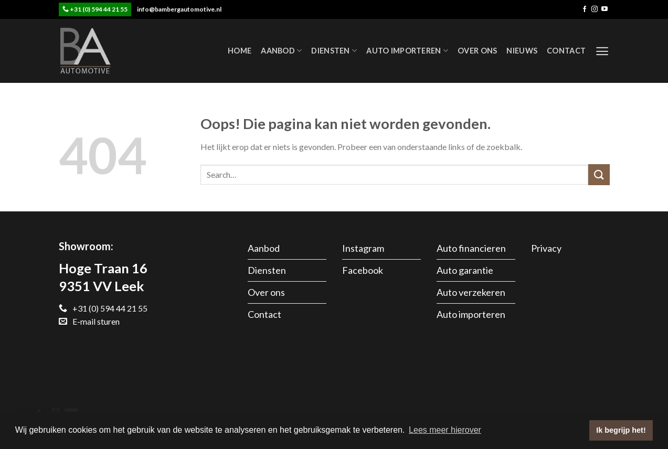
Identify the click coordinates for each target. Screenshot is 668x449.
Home (239, 50)
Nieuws (521, 50)
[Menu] (602, 51)
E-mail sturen (89, 321)
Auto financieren (471, 248)
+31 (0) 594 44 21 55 (99, 9)
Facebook (362, 270)
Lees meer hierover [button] (445, 429)
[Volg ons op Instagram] (594, 9)
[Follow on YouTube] (604, 9)
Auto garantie (465, 270)
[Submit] (598, 174)
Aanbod (281, 51)
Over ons (477, 50)
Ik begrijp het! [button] (620, 430)
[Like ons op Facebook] (584, 9)
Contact (566, 50)
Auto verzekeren (471, 292)
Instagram (363, 248)
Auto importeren (407, 51)
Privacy (546, 248)
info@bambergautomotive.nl (179, 9)
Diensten (334, 51)
